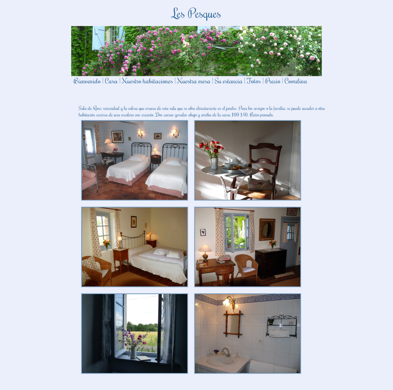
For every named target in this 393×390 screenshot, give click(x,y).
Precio (272, 80)
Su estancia (229, 80)
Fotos (254, 80)
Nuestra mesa (194, 80)
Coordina (296, 80)
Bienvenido (87, 80)
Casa (111, 80)
